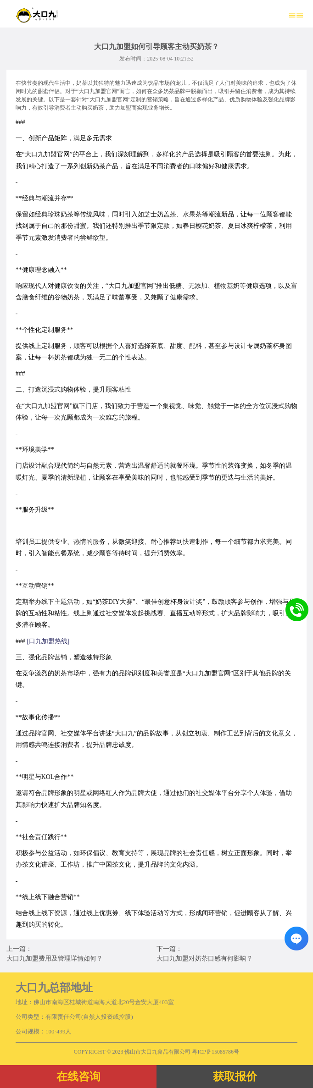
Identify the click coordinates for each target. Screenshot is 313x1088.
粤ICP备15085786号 (215, 1052)
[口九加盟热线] (48, 641)
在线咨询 (78, 1076)
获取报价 (235, 1076)
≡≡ (296, 14)
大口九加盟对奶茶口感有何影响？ (204, 958)
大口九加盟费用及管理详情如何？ (54, 958)
